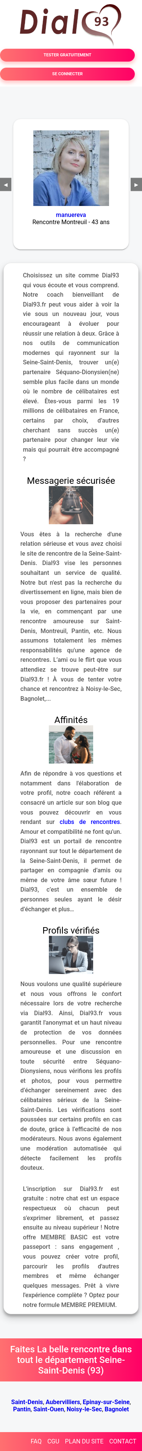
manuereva (71, 214)
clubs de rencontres (90, 821)
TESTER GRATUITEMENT (67, 55)
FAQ (36, 1441)
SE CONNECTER (67, 73)
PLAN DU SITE (84, 1441)
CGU (53, 1441)
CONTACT (122, 1441)
